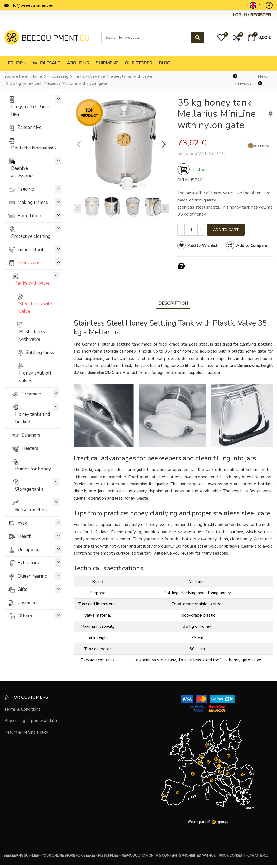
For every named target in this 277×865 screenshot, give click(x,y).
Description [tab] (173, 303)
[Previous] (243, 80)
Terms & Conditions (22, 709)
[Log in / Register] (252, 15)
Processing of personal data (30, 721)
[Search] (197, 37)
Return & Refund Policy (26, 732)
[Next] (265, 80)
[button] (221, 37)
